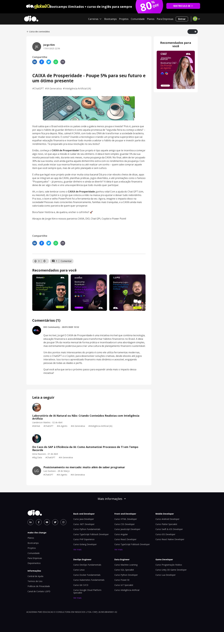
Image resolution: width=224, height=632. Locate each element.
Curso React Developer (125, 539)
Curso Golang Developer (85, 544)
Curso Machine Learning (125, 564)
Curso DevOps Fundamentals (87, 564)
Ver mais (77, 549)
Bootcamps (110, 19)
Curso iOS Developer (165, 534)
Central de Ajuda (35, 576)
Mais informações (112, 499)
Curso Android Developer (167, 519)
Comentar (66, 261)
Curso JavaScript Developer (127, 529)
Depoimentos (34, 563)
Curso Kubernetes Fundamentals (88, 579)
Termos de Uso (35, 581)
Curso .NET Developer (83, 524)
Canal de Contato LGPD (39, 591)
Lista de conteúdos (38, 31)
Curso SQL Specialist (124, 569)
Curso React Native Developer (169, 539)
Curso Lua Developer (165, 574)
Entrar (182, 19)
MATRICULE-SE (183, 5)
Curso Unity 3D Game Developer (171, 569)
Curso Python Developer (126, 574)
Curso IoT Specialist (123, 585)
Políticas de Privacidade (39, 586)
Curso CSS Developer (124, 524)
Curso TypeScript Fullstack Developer (91, 534)
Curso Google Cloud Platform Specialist (87, 591)
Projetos (124, 19)
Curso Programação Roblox (168, 564)
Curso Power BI (121, 579)
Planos (150, 19)
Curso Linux (78, 569)
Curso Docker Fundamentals (86, 574)
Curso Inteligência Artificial (126, 590)
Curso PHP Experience (83, 539)
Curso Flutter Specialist (166, 524)
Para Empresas (165, 19)
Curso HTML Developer (125, 519)
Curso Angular (121, 534)
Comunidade (138, 19)
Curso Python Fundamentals (86, 529)
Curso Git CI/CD (80, 585)
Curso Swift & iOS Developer (169, 529)
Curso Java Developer (83, 519)
